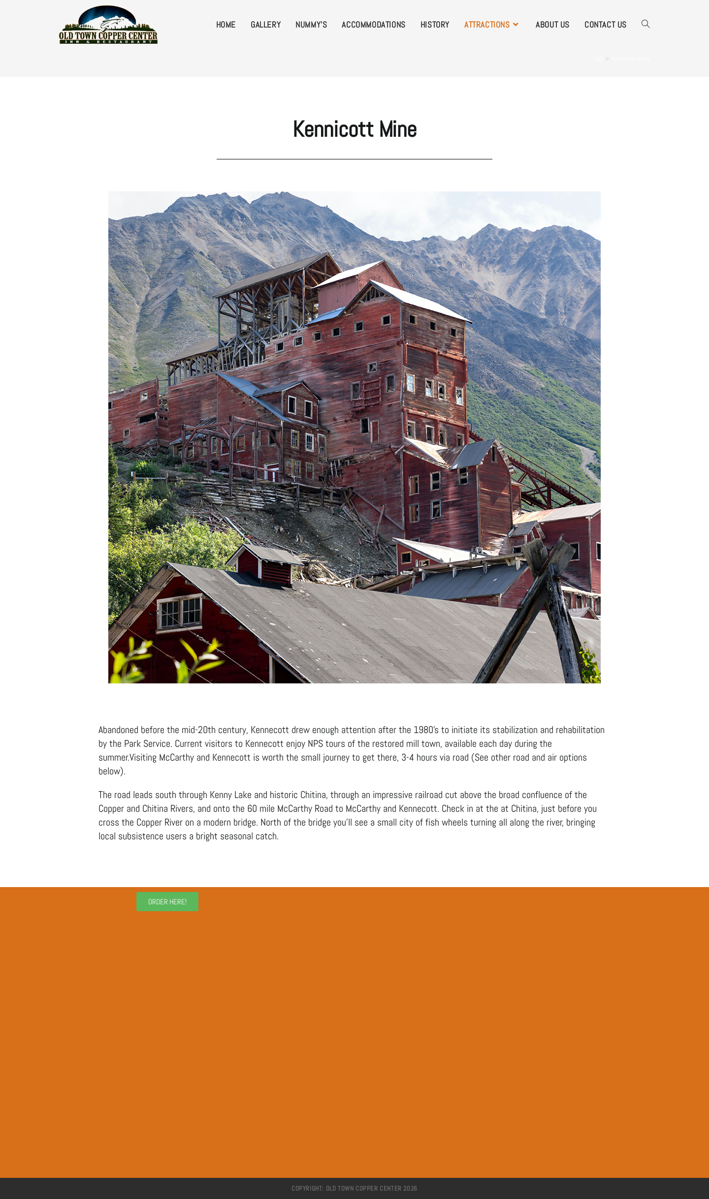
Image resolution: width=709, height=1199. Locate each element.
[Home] (599, 59)
